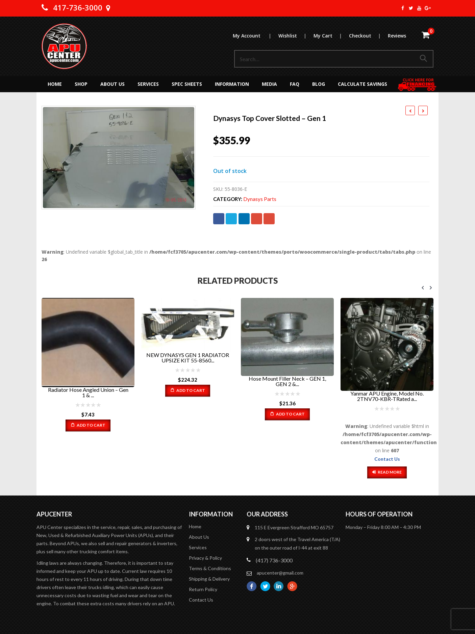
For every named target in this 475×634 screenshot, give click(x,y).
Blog (318, 84)
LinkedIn (244, 218)
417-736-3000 (77, 7)
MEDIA (269, 84)
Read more (390, 472)
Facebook (218, 218)
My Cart (331, 35)
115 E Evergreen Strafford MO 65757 (294, 528)
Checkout (368, 35)
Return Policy (203, 589)
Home (55, 84)
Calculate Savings (362, 84)
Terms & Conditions (210, 569)
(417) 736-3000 (274, 560)
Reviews (397, 35)
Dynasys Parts (259, 199)
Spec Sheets (187, 84)
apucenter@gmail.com (280, 573)
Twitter (231, 218)
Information (232, 84)
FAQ (294, 84)
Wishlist (295, 35)
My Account (255, 35)
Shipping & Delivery (209, 579)
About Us (112, 84)
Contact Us (387, 459)
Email (269, 218)
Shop (81, 84)
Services (148, 84)
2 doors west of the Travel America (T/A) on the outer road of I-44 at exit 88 (297, 544)
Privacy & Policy (205, 558)
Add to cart (91, 425)
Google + (256, 218)
